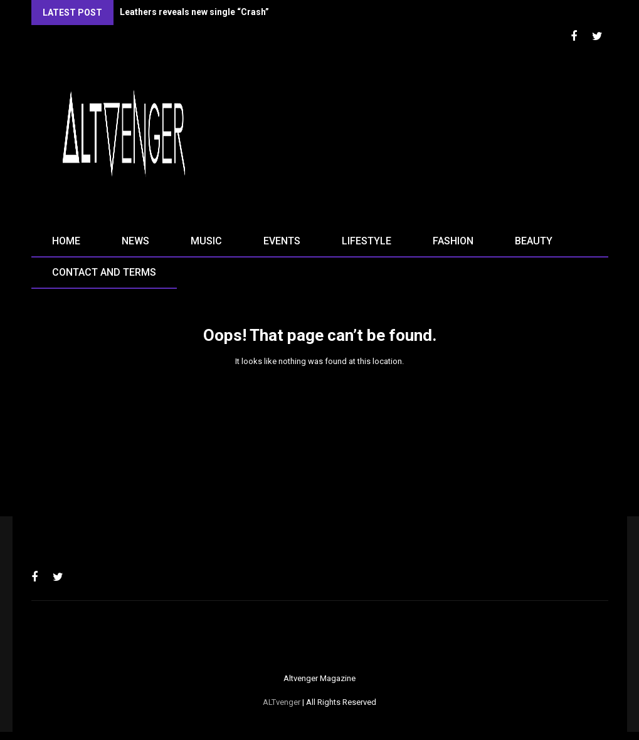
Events (281, 241)
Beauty (533, 241)
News (135, 241)
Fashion (453, 241)
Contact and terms (104, 272)
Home (66, 241)
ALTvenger (281, 702)
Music (206, 241)
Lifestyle (366, 241)
